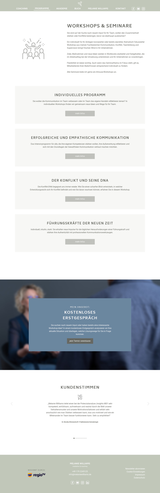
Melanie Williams (98, 8)
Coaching (22, 8)
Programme (42, 8)
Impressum (140, 475)
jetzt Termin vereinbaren (80, 341)
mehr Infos (80, 113)
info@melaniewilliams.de (80, 474)
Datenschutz (139, 477)
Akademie (61, 8)
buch (77, 8)
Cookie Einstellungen (136, 471)
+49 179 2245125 (80, 471)
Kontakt (121, 8)
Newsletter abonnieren (135, 469)
